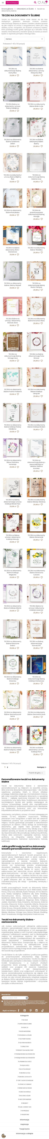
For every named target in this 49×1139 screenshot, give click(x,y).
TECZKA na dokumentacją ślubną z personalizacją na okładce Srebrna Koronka (36, 464)
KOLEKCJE (25, 1027)
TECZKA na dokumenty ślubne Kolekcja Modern (36, 426)
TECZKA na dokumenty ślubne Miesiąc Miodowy (36, 501)
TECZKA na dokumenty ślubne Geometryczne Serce (12, 714)
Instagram (36, 1010)
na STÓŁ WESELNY (25, 1069)
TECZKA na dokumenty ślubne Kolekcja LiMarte (12, 607)
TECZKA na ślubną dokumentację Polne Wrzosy (36, 356)
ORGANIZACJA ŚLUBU (25, 1035)
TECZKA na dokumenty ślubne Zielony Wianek (12, 284)
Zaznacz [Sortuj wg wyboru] (24, 39)
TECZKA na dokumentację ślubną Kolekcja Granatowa (36, 679)
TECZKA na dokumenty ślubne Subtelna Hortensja (12, 462)
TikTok (42, 1010)
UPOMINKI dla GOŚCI (25, 1061)
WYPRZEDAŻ (25, 1111)
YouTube (24, 1010)
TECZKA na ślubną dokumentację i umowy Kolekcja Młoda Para (12, 502)
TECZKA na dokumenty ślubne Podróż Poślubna (13, 390)
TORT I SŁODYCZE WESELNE (25, 1080)
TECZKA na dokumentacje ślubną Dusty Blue (12, 71)
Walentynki (25, 1114)
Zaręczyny (25, 1046)
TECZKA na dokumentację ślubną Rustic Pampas (36, 285)
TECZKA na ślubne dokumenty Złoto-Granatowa (13, 250)
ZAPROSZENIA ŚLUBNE (25, 1024)
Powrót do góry (36, 773)
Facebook (18, 1010)
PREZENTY (25, 1103)
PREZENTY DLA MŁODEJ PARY (25, 1050)
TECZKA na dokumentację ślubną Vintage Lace (12, 356)
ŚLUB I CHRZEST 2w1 (25, 1107)
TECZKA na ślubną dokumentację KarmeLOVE (36, 643)
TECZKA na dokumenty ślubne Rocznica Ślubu (36, 320)
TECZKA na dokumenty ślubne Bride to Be (36, 105)
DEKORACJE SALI (25, 1073)
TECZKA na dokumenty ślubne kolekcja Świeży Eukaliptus (12, 427)
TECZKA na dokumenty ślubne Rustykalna (12, 211)
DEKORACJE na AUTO (25, 1077)
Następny (42, 767)
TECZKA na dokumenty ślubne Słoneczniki (36, 536)
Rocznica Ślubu (25, 1095)
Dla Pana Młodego (25, 1043)
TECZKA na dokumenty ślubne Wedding (36, 249)
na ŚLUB (25, 1020)
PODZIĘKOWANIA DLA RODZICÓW (25, 1054)
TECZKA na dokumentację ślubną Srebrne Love (36, 177)
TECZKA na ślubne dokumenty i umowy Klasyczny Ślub (36, 71)
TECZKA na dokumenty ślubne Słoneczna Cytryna (36, 573)
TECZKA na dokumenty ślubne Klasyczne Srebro (12, 643)
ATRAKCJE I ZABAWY (25, 1084)
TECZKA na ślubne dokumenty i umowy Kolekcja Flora (36, 750)
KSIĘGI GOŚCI (25, 1065)
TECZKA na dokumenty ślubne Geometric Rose (36, 713)
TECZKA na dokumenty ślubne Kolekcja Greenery (12, 679)
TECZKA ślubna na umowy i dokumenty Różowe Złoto (12, 321)
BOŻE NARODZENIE (25, 1031)
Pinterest (30, 1010)
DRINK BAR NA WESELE (25, 1088)
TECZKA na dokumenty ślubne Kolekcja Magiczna (12, 573)
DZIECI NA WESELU (25, 1092)
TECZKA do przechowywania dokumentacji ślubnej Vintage (36, 213)
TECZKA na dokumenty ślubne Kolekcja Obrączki (36, 391)
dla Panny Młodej (25, 1039)
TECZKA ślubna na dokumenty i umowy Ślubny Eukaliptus (12, 106)
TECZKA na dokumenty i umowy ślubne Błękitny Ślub (13, 177)
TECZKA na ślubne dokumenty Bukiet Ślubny (36, 141)
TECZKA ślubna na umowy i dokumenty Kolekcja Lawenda (36, 608)
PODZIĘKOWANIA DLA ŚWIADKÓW (25, 1058)
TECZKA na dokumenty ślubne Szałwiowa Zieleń (12, 141)
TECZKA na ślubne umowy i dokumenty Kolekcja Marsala (12, 537)
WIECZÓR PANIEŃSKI (25, 1099)
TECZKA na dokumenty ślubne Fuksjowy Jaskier (12, 749)
